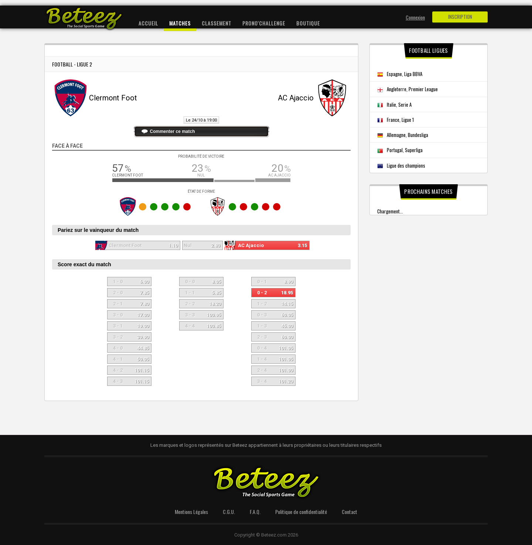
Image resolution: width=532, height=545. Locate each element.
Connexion (415, 17)
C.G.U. (229, 511)
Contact (349, 511)
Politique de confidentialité (301, 511)
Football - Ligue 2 (72, 64)
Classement (216, 23)
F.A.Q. (255, 511)
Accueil (148, 23)
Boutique (308, 23)
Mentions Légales (191, 511)
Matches (180, 23)
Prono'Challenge (263, 23)
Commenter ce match (172, 131)
